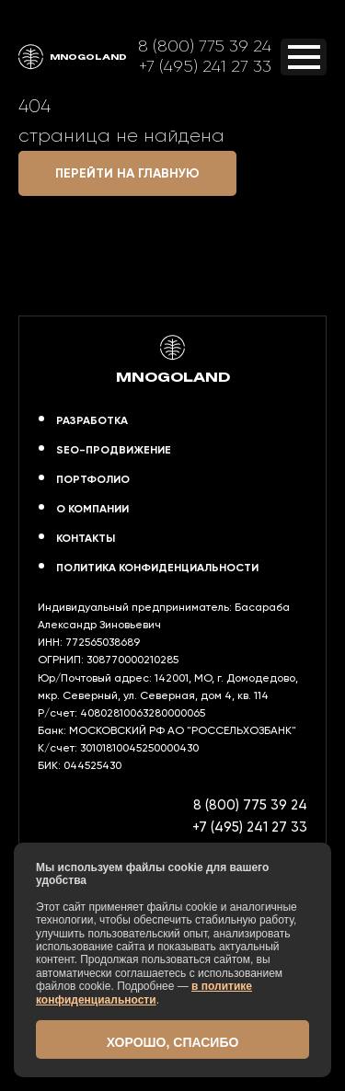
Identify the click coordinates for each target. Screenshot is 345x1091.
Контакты (85, 538)
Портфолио (93, 479)
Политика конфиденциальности (157, 567)
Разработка (92, 420)
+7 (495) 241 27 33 (205, 66)
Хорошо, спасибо (173, 1042)
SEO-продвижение (113, 449)
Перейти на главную (127, 173)
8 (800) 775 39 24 (204, 46)
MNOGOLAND (72, 57)
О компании (92, 508)
